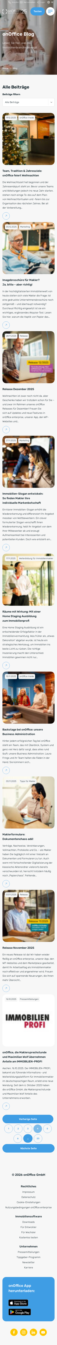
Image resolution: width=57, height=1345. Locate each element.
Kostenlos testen (28, 1237)
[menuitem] (13, 2)
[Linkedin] (33, 1332)
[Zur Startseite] (15, 11)
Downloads (28, 1222)
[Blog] (15, 68)
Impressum (28, 1191)
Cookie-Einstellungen (28, 1202)
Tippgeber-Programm (28, 1257)
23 (38, 1138)
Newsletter (28, 1262)
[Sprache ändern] (50, 2)
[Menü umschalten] (50, 11)
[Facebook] (14, 1332)
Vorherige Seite (28, 1119)
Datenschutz (28, 1197)
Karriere (28, 1267)
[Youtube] (43, 1332)
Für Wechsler (28, 1232)
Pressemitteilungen (28, 1252)
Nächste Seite (28, 1148)
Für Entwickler (28, 1227)
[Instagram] (23, 1332)
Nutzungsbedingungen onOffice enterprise (28, 1207)
